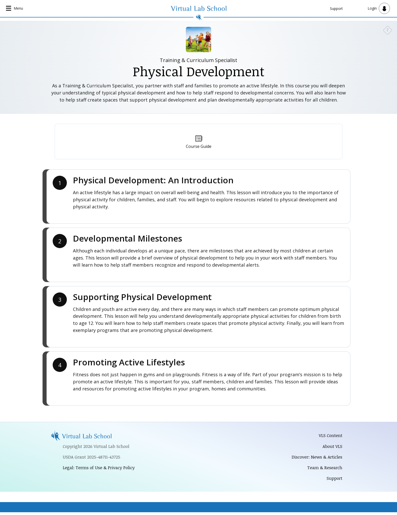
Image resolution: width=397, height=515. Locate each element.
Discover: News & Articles (315, 458)
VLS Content (329, 436)
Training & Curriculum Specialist (198, 60)
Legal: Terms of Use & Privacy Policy (101, 469)
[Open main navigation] (15, 9)
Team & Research (324, 469)
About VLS (332, 447)
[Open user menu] (379, 8)
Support (336, 8)
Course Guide (198, 147)
